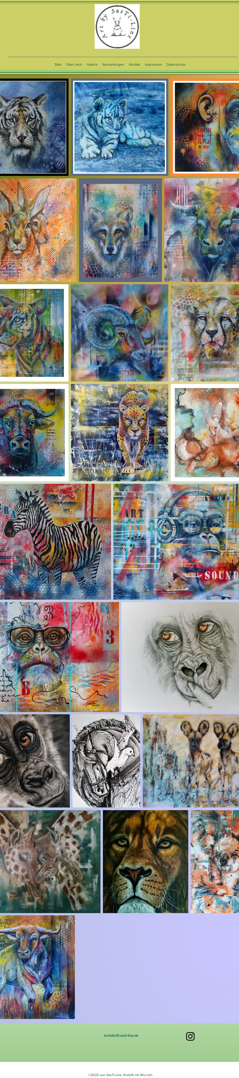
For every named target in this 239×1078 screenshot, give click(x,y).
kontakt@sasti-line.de (121, 1035)
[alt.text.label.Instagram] (190, 1036)
